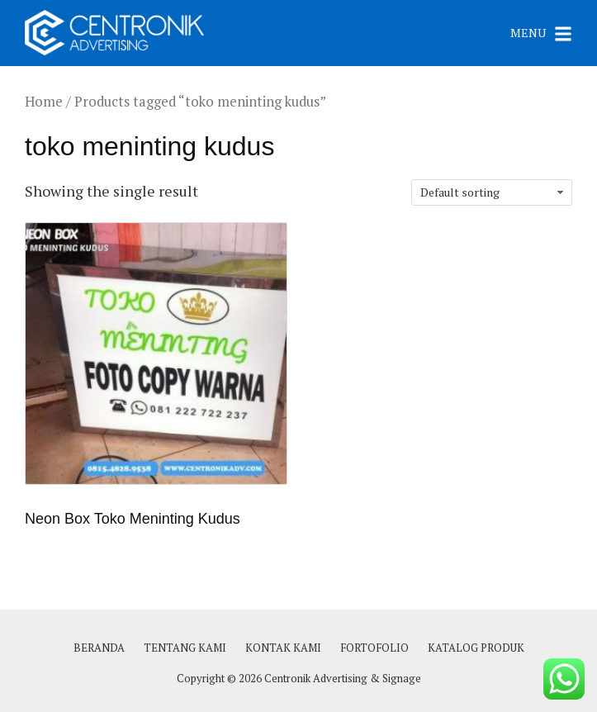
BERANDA (99, 647)
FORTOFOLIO (374, 647)
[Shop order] (491, 192)
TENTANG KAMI (185, 647)
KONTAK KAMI (283, 647)
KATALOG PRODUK (476, 647)
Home (44, 102)
